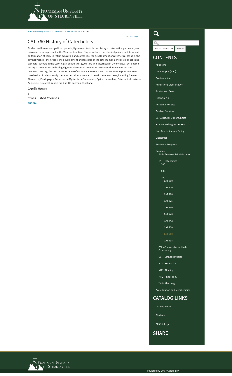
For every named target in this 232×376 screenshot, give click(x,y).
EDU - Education (167, 263)
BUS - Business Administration (174, 154)
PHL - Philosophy (167, 276)
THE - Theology (166, 283)
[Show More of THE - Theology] (157, 283)
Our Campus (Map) (166, 71)
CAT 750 (168, 227)
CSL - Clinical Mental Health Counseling (173, 249)
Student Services (165, 111)
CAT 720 (168, 194)
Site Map (160, 315)
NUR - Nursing (166, 270)
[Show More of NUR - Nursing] (157, 270)
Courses (56, 31)
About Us (161, 64)
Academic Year (163, 78)
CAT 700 (168, 181)
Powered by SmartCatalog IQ (163, 370)
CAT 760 (168, 234)
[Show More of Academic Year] (154, 78)
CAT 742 (168, 220)
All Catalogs (162, 324)
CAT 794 (168, 240)
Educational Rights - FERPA (170, 124)
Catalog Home (163, 306)
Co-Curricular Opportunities (171, 117)
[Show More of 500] (159, 164)
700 (79, 31)
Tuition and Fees (165, 91)
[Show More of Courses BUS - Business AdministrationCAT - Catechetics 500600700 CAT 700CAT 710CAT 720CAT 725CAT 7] (154, 151)
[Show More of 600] (159, 171)
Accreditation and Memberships (173, 290)
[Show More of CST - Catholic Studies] (157, 257)
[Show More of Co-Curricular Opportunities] (154, 118)
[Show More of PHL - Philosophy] (157, 277)
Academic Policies (165, 104)
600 (163, 171)
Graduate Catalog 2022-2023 (39, 31)
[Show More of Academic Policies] (154, 105)
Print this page (131, 36)
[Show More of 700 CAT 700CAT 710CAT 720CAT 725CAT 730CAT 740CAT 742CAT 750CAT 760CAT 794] (159, 178)
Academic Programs (166, 144)
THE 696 (32, 103)
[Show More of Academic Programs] (154, 144)
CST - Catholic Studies (170, 256)
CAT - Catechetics (68, 31)
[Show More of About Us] (154, 65)
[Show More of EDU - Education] (157, 263)
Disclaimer (161, 137)
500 (163, 164)
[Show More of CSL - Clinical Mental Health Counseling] (157, 247)
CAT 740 (168, 214)
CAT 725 (168, 200)
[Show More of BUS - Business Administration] (157, 154)
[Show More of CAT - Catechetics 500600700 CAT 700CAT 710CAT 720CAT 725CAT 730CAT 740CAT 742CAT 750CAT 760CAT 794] (157, 161)
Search (180, 48)
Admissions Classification (169, 84)
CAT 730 (168, 207)
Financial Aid (163, 98)
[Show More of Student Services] (154, 111)
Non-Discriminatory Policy (170, 131)
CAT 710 (168, 187)
